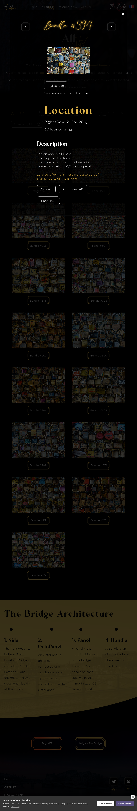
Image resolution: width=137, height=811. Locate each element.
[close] (133, 797)
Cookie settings (106, 803)
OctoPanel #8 (73, 189)
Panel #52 (48, 200)
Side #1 (46, 189)
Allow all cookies (125, 803)
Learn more (15, 806)
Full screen (56, 85)
